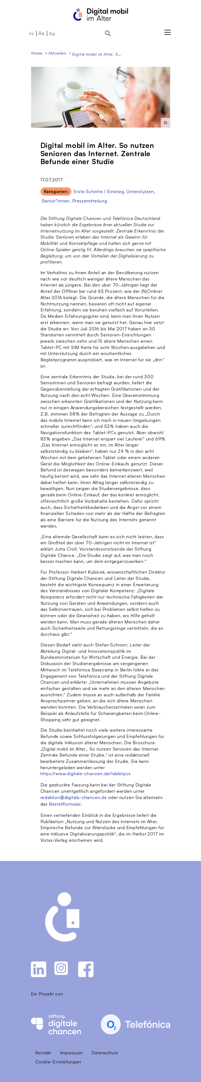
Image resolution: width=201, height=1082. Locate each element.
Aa (31, 33)
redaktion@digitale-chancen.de (73, 797)
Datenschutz (104, 1052)
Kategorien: (56, 191)
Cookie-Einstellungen (58, 1061)
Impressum (71, 1052)
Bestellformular (65, 804)
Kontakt (43, 1052)
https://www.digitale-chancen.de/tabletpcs (85, 773)
